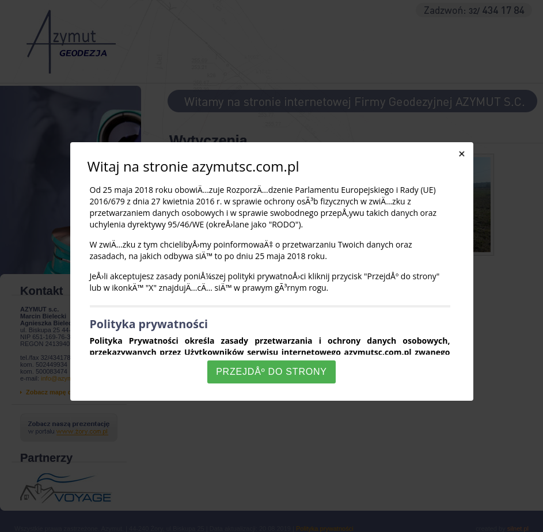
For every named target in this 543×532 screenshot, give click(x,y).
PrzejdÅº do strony (271, 372)
